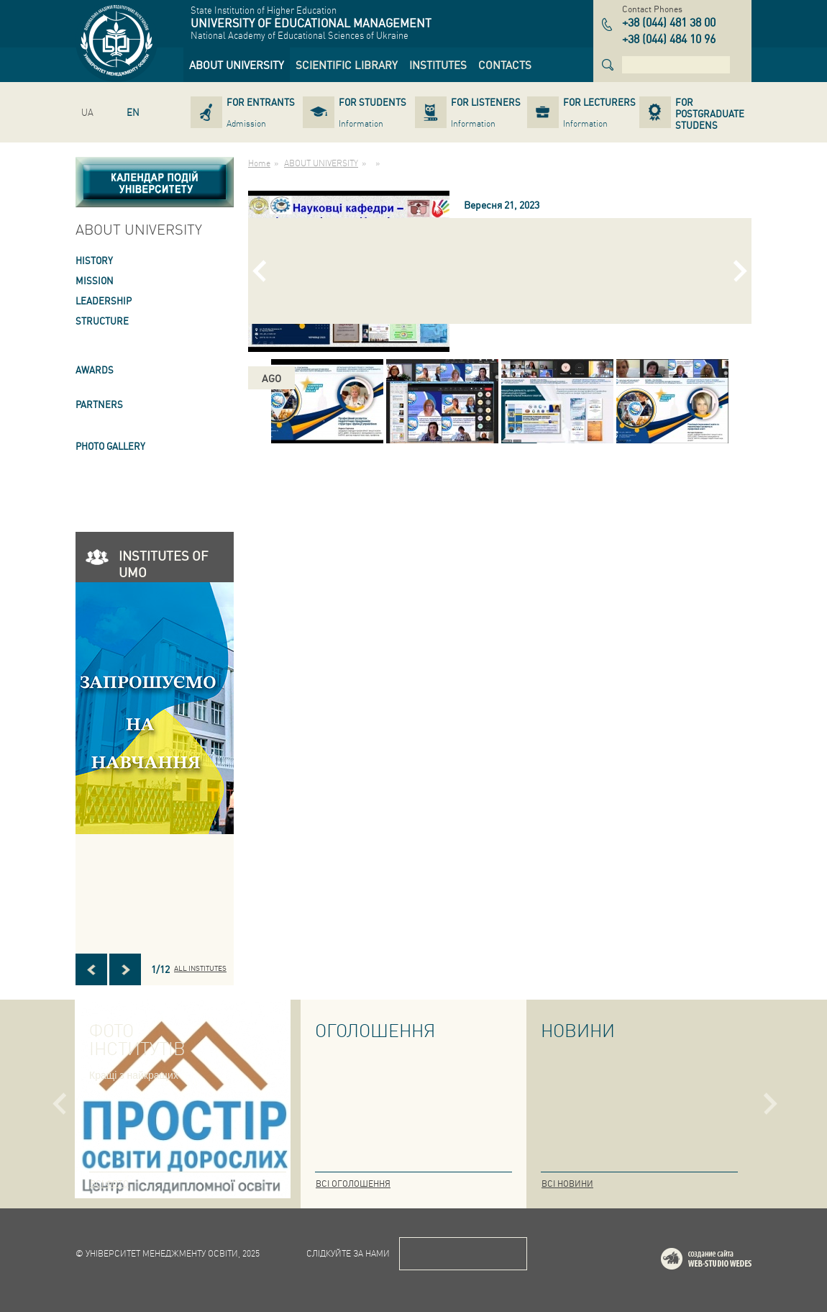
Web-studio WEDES (724, 1261)
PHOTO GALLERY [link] (110, 446)
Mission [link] (95, 280)
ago (271, 377)
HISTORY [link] (94, 260)
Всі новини (567, 1183)
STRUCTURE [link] (102, 321)
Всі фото (109, 1183)
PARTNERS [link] (99, 404)
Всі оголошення (353, 1183)
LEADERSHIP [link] (104, 300)
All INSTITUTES (200, 968)
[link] (236, 64)
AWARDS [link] (95, 369)
